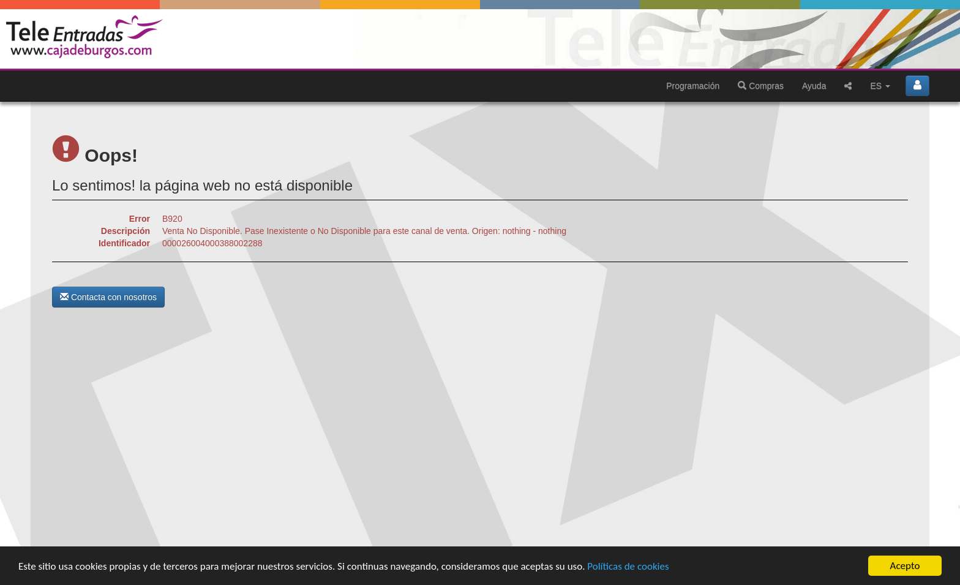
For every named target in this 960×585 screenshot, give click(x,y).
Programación (692, 86)
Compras (761, 86)
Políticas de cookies (628, 571)
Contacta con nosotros (108, 297)
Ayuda (814, 86)
